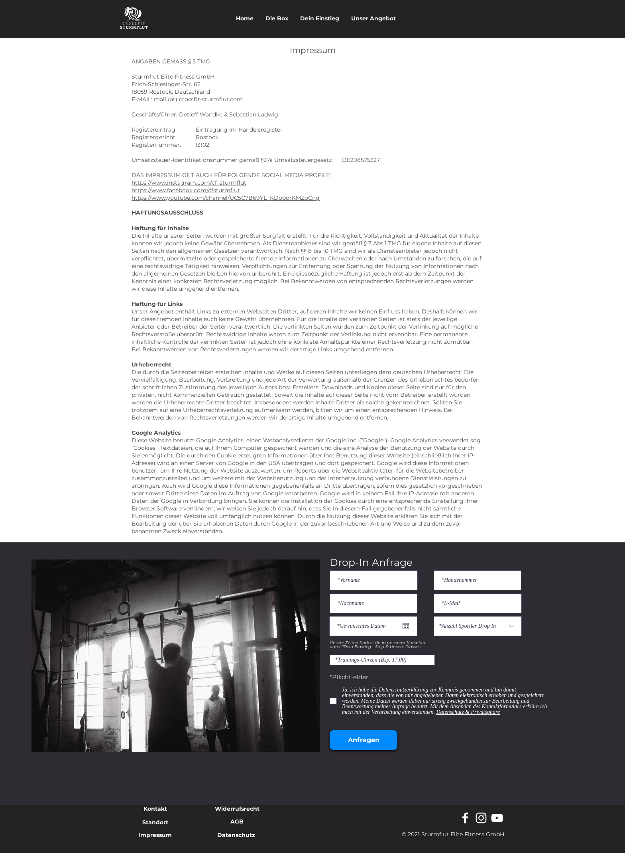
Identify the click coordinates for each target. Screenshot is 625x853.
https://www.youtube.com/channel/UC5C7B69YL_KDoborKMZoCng (226, 197)
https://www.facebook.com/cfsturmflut (186, 190)
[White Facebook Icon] (465, 818)
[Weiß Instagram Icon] (481, 818)
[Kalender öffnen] (406, 626)
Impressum (155, 835)
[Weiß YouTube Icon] (497, 818)
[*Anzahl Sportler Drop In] (478, 626)
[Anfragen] (363, 740)
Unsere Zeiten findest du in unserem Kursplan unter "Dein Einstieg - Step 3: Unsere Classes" (377, 645)
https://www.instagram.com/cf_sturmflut (189, 182)
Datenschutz (236, 835)
